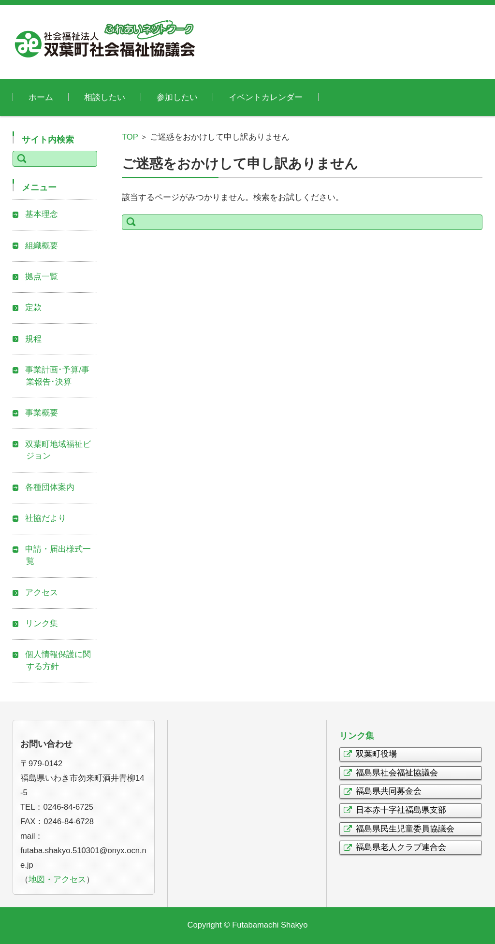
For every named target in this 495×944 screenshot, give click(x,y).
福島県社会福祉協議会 (397, 772)
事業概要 (41, 412)
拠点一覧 (41, 276)
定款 (33, 307)
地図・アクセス (57, 879)
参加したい (177, 97)
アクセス (41, 592)
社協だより (45, 518)
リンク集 (41, 623)
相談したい (104, 97)
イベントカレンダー (266, 97)
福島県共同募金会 (389, 791)
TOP (130, 137)
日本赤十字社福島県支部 (401, 810)
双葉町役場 (376, 753)
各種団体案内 (49, 487)
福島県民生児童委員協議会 (405, 828)
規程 (33, 338)
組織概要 (41, 245)
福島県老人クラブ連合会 (401, 847)
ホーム (41, 97)
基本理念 (41, 214)
